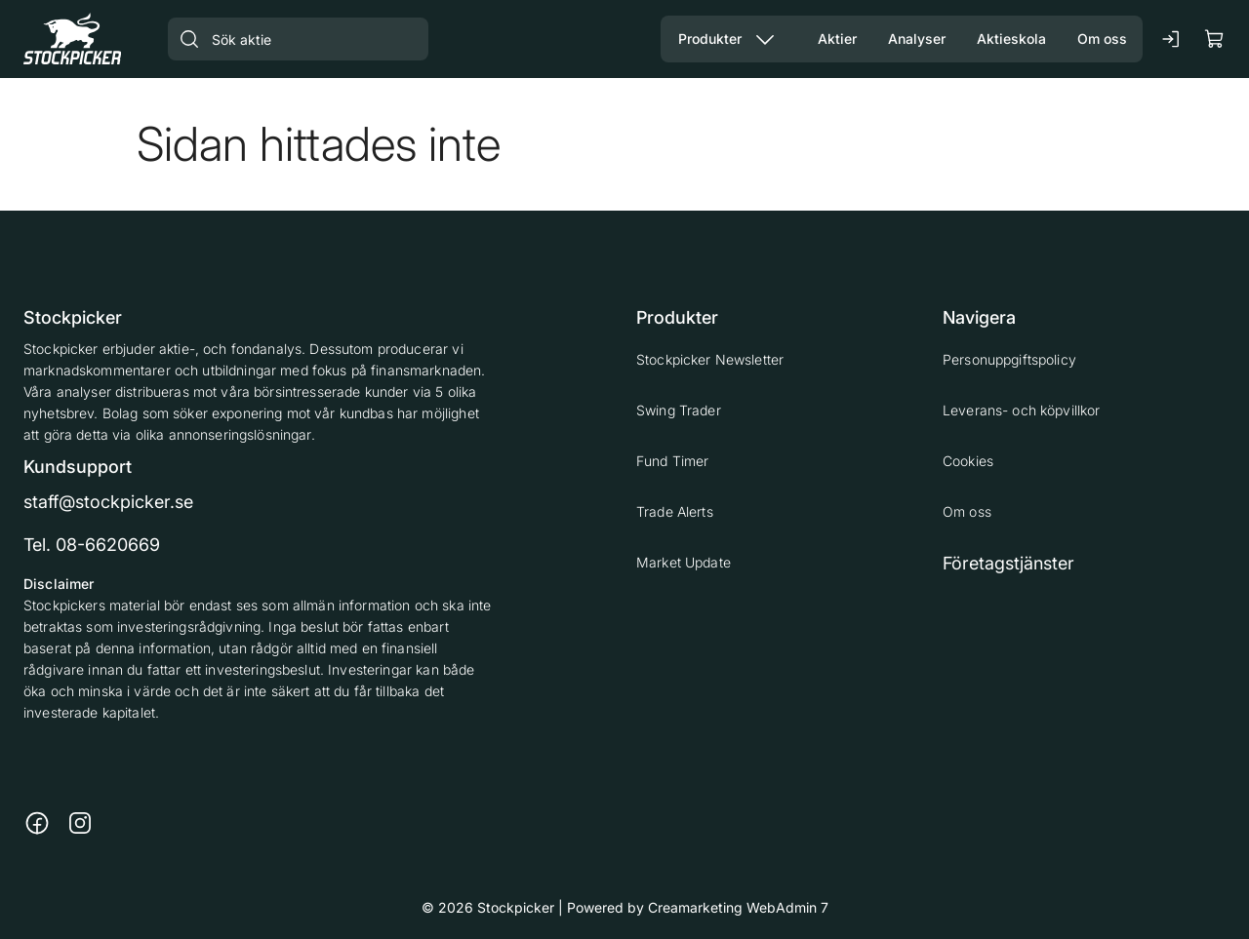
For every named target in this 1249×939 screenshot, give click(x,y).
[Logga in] (1171, 39)
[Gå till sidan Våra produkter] (702, 39)
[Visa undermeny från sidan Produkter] (765, 39)
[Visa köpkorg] (1214, 38)
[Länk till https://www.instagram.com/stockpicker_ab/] (80, 823)
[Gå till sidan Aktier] (837, 39)
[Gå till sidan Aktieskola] (1011, 39)
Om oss (967, 511)
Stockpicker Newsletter (710, 359)
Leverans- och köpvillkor (1021, 410)
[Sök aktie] (298, 39)
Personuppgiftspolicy (1009, 359)
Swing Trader (678, 410)
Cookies (968, 460)
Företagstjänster (1008, 563)
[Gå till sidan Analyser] (916, 39)
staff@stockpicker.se (108, 501)
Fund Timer (672, 460)
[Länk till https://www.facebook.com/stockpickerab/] (37, 823)
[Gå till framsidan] (72, 38)
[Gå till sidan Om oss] (1102, 39)
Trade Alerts (674, 511)
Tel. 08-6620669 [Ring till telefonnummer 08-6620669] (91, 544)
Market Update (683, 562)
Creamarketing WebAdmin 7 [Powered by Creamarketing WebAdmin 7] (738, 907)
